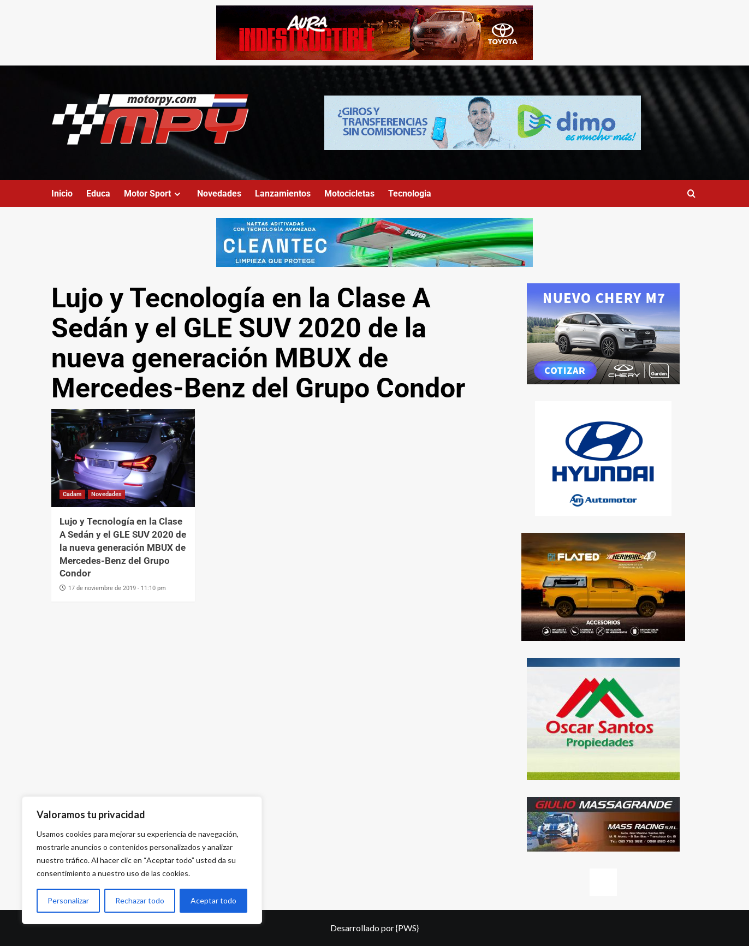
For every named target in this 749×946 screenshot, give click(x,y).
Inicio (62, 193)
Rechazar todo (139, 900)
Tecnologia (409, 193)
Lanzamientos (283, 193)
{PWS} (407, 928)
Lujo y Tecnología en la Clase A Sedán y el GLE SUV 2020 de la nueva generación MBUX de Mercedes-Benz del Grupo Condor (123, 547)
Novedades (219, 193)
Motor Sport (153, 193)
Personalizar (68, 900)
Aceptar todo (213, 900)
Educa (98, 193)
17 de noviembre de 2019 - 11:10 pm (117, 588)
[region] (142, 860)
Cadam (72, 494)
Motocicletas (349, 193)
